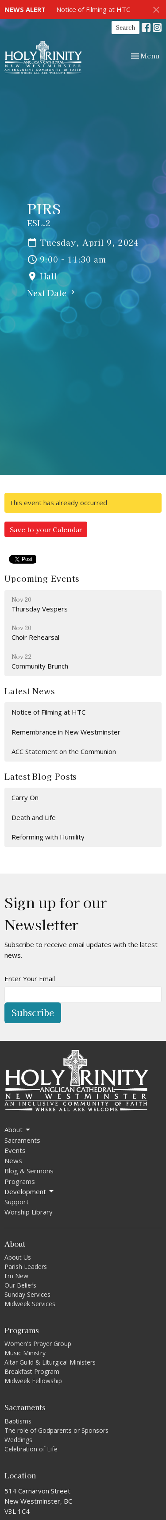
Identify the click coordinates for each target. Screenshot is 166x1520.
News (13, 1160)
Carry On (25, 797)
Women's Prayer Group (37, 1343)
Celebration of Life (31, 1449)
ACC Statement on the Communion (64, 751)
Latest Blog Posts (40, 776)
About (17, 1129)
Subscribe (33, 1012)
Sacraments (22, 1140)
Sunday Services (27, 1294)
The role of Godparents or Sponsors (56, 1430)
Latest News (29, 690)
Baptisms (17, 1421)
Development (29, 1191)
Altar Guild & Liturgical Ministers (50, 1362)
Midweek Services (29, 1304)
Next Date (52, 292)
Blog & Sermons (29, 1170)
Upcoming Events (41, 578)
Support (16, 1201)
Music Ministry (25, 1353)
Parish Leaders (25, 1266)
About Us (17, 1257)
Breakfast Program (31, 1371)
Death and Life (34, 817)
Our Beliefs (20, 1285)
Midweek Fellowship (33, 1381)
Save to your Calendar (46, 529)
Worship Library (28, 1211)
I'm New (16, 1276)
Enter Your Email (29, 978)
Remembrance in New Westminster (66, 731)
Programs (19, 1181)
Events (15, 1150)
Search (125, 27)
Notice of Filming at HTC (93, 9)
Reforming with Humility (48, 836)
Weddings (18, 1439)
